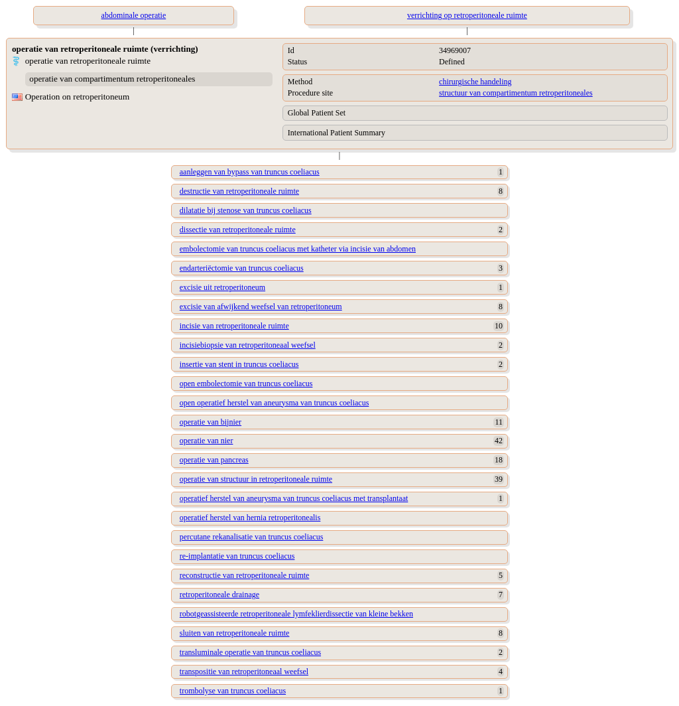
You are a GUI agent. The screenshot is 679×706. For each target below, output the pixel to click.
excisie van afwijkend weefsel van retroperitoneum (261, 306)
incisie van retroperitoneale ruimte (234, 325)
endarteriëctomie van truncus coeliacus (242, 268)
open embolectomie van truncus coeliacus (246, 383)
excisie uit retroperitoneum (222, 287)
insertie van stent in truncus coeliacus (239, 364)
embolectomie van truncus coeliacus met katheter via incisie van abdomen (298, 248)
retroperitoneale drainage (219, 594)
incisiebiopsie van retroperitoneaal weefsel (248, 345)
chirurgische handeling (475, 81)
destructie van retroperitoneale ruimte (239, 191)
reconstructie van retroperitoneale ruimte (245, 575)
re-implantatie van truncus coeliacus (237, 556)
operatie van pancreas (214, 459)
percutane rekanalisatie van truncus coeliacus (252, 536)
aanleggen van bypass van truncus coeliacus (250, 171)
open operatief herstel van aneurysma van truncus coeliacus (274, 402)
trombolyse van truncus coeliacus (233, 690)
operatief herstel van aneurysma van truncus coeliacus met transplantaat (294, 498)
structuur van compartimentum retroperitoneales (516, 93)
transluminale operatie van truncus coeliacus (250, 652)
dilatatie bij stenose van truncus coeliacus (246, 210)
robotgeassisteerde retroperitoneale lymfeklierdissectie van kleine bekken (296, 613)
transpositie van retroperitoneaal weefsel (244, 671)
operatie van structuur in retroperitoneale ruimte (256, 479)
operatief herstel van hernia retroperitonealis (250, 517)
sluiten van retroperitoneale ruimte (235, 633)
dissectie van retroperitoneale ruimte (238, 229)
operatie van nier (206, 440)
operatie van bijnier (210, 422)
